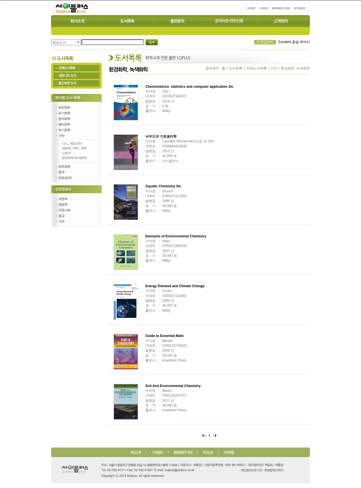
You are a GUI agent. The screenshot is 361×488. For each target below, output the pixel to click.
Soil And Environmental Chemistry (173, 386)
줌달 (295, 42)
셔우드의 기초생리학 (161, 136)
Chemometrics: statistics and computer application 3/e (189, 87)
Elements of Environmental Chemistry (175, 236)
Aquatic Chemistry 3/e (163, 186)
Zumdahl (284, 42)
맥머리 (305, 42)
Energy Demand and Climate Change (174, 286)
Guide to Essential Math (164, 336)
